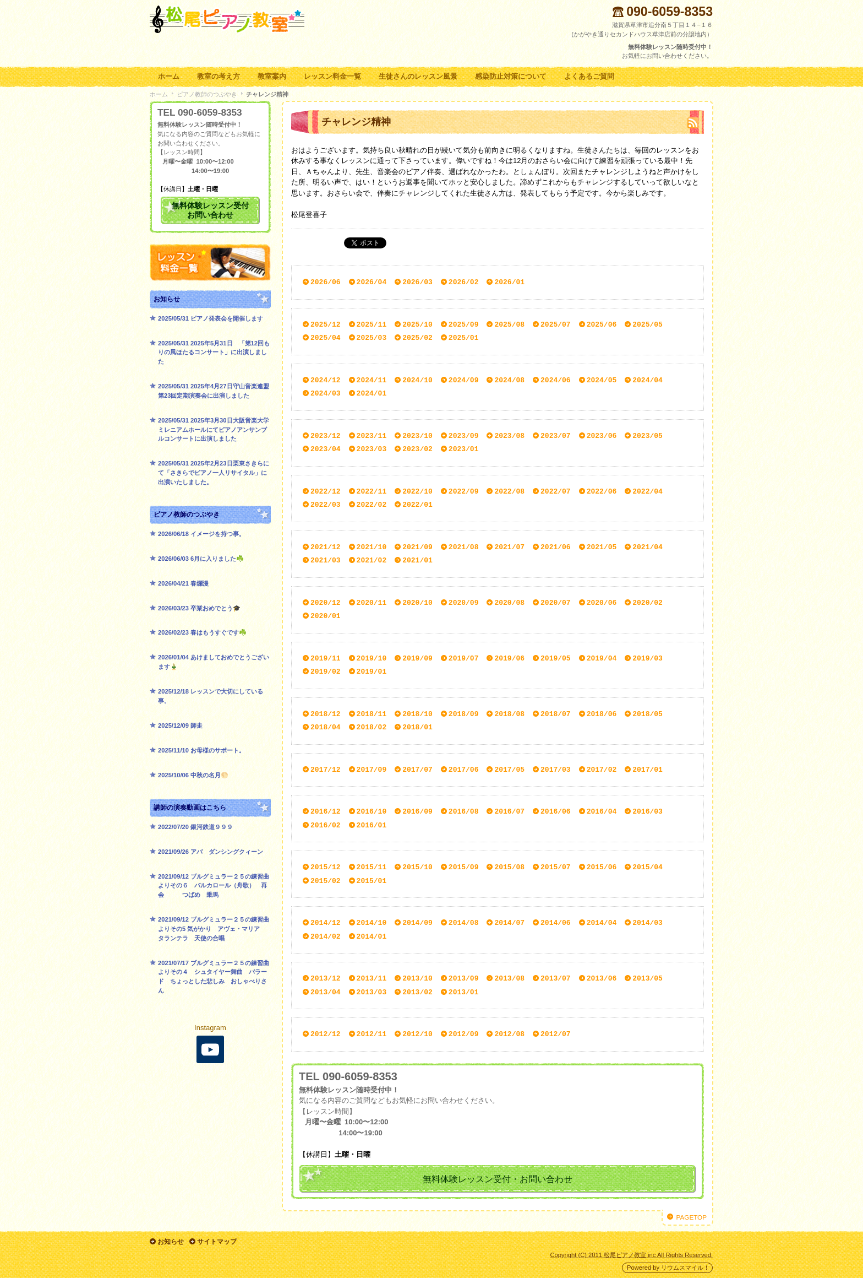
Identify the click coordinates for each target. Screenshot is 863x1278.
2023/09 (464, 436)
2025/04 (325, 338)
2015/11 (372, 867)
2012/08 (509, 1034)
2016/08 (464, 811)
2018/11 (372, 714)
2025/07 (555, 324)
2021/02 (372, 560)
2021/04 (647, 547)
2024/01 (372, 393)
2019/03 (647, 658)
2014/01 (372, 936)
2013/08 (509, 978)
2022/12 (325, 491)
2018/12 (325, 714)
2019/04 (602, 658)
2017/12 (325, 770)
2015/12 (325, 867)
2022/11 (372, 491)
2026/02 (464, 282)
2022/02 (372, 505)
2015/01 (372, 881)
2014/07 (509, 923)
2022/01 (417, 505)
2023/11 (372, 436)
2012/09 (464, 1034)
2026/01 (509, 282)
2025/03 (372, 338)
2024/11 (372, 380)
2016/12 (325, 811)
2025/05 (647, 324)
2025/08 (509, 324)
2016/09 (417, 811)
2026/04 (372, 282)
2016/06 (555, 811)
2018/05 (647, 714)
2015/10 (417, 867)
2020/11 (372, 603)
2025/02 (417, 338)
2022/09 (464, 491)
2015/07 (555, 867)
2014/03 (647, 923)
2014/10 (372, 923)
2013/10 (417, 978)
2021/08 (464, 547)
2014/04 (602, 923)
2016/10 (372, 811)
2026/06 (325, 282)
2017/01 (647, 770)
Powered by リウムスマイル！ (668, 1267)
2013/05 (647, 978)
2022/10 (417, 491)
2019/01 (372, 671)
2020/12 (325, 603)
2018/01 (417, 727)
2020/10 (417, 603)
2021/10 (372, 547)
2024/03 (325, 393)
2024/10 (417, 380)
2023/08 (509, 436)
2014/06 (555, 923)
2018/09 (464, 714)
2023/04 (325, 449)
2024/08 (509, 380)
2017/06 (464, 770)
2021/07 (509, 547)
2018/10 (417, 714)
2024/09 (464, 380)
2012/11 (372, 1034)
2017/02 (602, 770)
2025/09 (464, 324)
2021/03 (325, 560)
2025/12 (325, 324)
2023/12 (325, 436)
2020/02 (647, 603)
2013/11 (372, 978)
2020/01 (325, 616)
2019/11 (325, 658)
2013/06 (602, 978)
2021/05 (602, 547)
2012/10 (417, 1034)
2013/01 (464, 992)
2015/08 (509, 867)
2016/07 (509, 811)
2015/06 (602, 867)
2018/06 (602, 714)
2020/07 (555, 603)
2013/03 (372, 992)
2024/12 (325, 380)
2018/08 (509, 714)
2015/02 (325, 881)
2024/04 (647, 380)
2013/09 (464, 978)
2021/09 (417, 547)
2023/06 (602, 436)
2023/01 (464, 449)
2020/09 (464, 603)
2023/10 (417, 436)
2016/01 (372, 825)
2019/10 (372, 658)
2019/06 (509, 658)
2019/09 (417, 658)
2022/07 (555, 491)
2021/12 (325, 547)
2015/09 (464, 867)
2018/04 (325, 727)
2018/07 (555, 714)
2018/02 (372, 727)
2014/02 (325, 936)
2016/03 (647, 811)
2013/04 (325, 992)
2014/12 (325, 923)
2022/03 (325, 505)
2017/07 (417, 770)
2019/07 (464, 658)
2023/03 (372, 449)
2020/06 (602, 603)
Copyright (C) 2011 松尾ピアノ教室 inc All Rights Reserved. (631, 1253)
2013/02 (417, 992)
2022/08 (509, 491)
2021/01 (417, 560)
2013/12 (325, 978)
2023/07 (555, 436)
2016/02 (325, 825)
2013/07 (555, 978)
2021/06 (555, 547)
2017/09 (372, 770)
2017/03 (555, 770)
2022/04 (647, 491)
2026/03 (417, 282)
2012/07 (555, 1034)
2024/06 (555, 380)
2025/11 (372, 324)
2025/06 (602, 324)
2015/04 (647, 867)
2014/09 (417, 923)
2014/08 (464, 923)
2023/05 (647, 436)
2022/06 (602, 491)
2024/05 (602, 380)
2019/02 (325, 671)
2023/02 (417, 449)
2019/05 (555, 658)
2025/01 (464, 338)
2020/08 (509, 603)
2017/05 (509, 770)
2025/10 (417, 324)
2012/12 (325, 1034)
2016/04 (602, 811)
